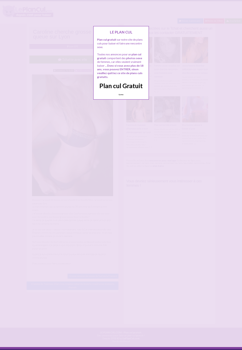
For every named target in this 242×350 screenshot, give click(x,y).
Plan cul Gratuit (121, 86)
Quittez (121, 94)
